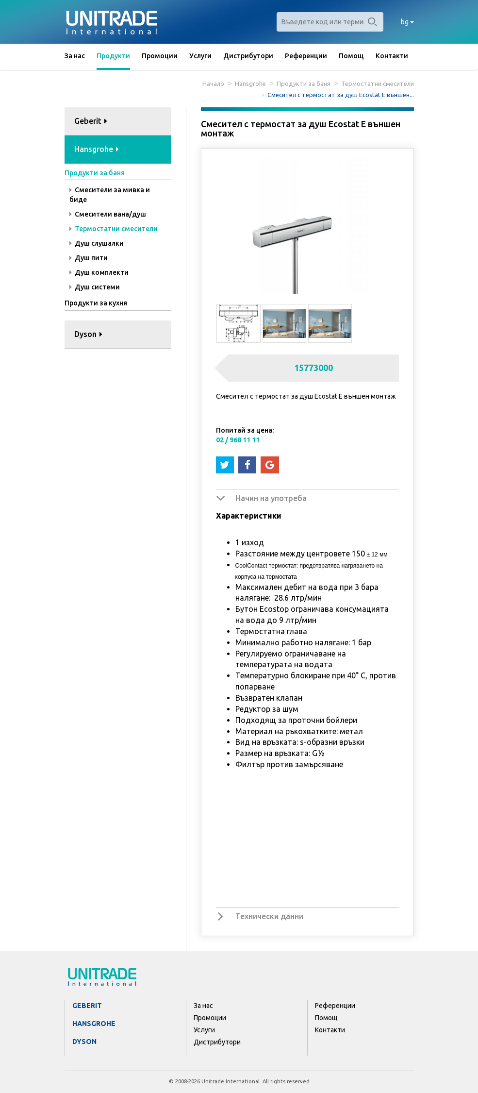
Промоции (160, 56)
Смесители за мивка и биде (109, 194)
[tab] (118, 121)
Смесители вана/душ (107, 214)
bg (407, 22)
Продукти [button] (113, 56)
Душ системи (94, 287)
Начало (213, 83)
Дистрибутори (248, 56)
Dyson (84, 1041)
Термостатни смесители (377, 83)
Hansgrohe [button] (96, 149)
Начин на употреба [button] (271, 498)
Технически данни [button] (269, 916)
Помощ (351, 56)
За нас (75, 56)
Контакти (392, 56)
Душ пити (88, 258)
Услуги (200, 56)
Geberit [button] (90, 121)
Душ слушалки (96, 243)
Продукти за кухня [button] (96, 303)
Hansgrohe (250, 83)
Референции (306, 56)
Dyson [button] (88, 334)
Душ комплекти (99, 272)
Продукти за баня (303, 83)
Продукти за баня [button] (95, 173)
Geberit (87, 1005)
